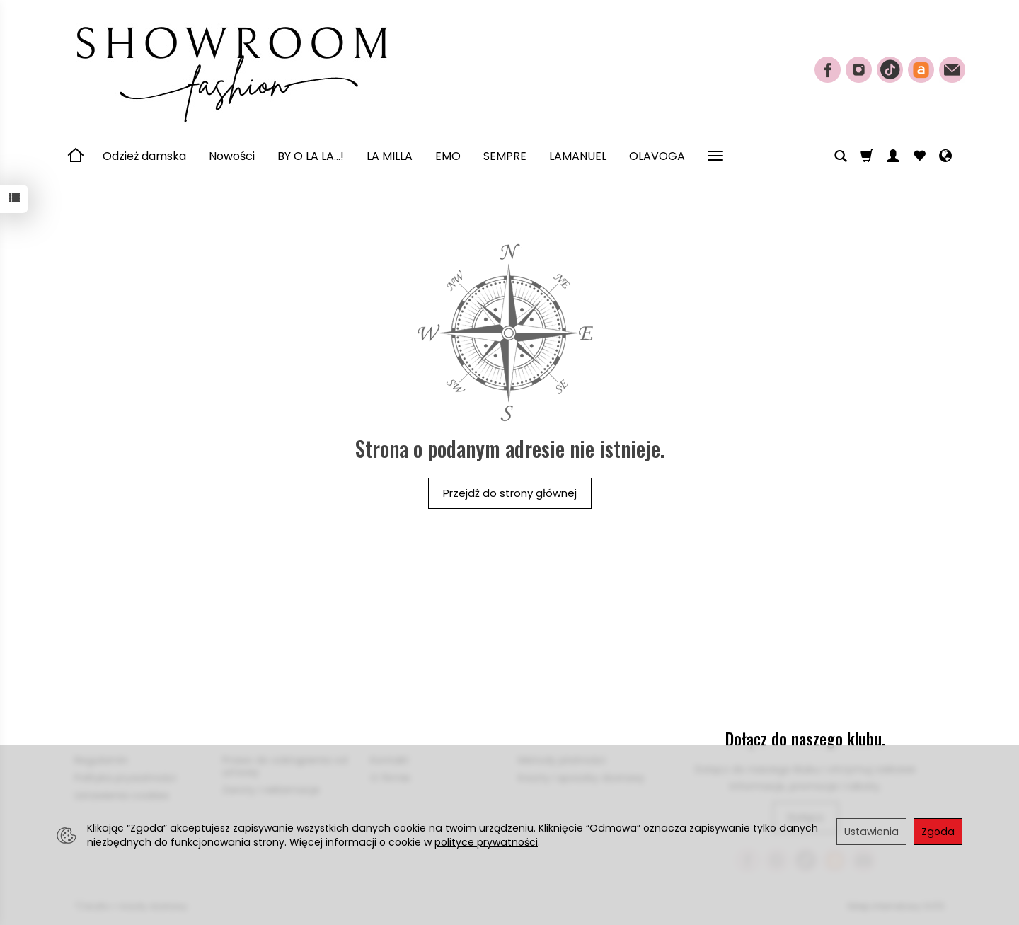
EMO (448, 156)
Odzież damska (144, 156)
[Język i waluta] (945, 156)
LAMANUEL (577, 156)
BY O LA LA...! (310, 156)
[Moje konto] (893, 156)
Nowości (232, 156)
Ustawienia (871, 832)
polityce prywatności (486, 842)
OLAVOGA (657, 156)
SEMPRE (504, 156)
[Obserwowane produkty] (919, 156)
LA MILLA (390, 156)
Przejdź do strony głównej (510, 493)
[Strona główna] (230, 68)
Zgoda (938, 832)
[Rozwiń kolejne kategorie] (715, 156)
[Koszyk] (866, 156)
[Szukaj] (840, 156)
